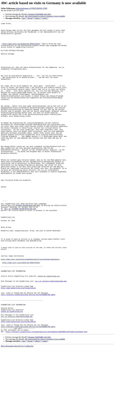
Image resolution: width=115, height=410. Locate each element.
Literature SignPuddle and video (39, 14)
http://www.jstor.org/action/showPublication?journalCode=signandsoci (30, 307)
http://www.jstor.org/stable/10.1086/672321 (21, 48)
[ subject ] (37, 18)
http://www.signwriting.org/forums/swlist (18, 341)
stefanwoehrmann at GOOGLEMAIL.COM (31, 8)
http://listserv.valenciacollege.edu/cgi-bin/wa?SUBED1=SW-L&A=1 (28, 349)
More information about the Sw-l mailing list (17, 408)
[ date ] (23, 18)
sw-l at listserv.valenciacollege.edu (51, 333)
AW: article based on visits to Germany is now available (45, 16)
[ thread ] (30, 18)
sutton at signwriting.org (49, 327)
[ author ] (44, 18)
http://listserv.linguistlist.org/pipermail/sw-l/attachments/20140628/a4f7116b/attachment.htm (46, 394)
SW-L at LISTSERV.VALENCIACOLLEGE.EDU (23, 242)
